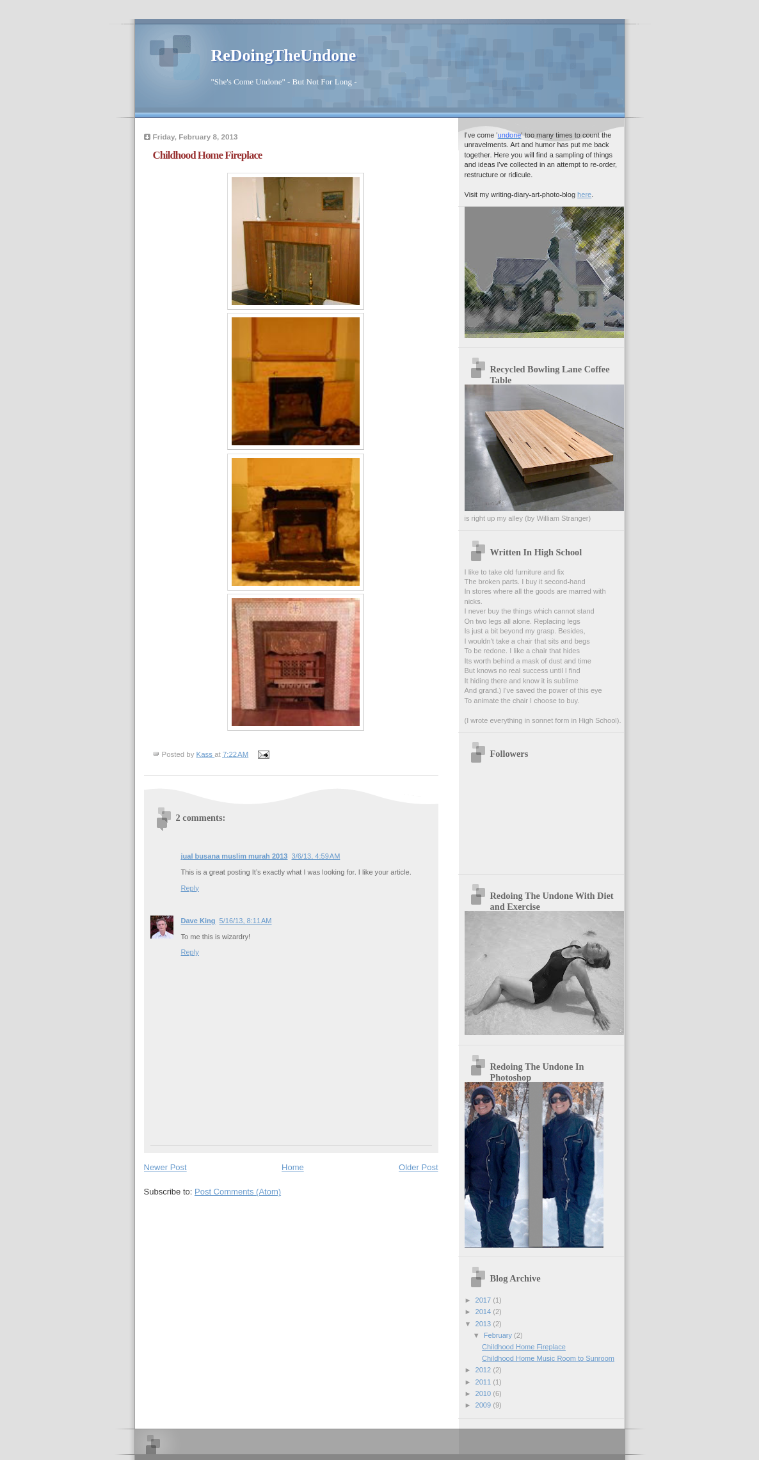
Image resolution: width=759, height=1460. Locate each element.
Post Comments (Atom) (238, 1191)
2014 (484, 1311)
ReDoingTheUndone (283, 55)
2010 (484, 1393)
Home (293, 1167)
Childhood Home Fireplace (524, 1347)
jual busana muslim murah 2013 (234, 856)
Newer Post (165, 1167)
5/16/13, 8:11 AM (246, 920)
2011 (484, 1382)
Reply (190, 888)
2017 (484, 1300)
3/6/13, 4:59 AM (316, 856)
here (584, 194)
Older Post (418, 1167)
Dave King (198, 920)
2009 (484, 1405)
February (499, 1335)
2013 (484, 1324)
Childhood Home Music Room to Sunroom (548, 1358)
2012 (484, 1370)
